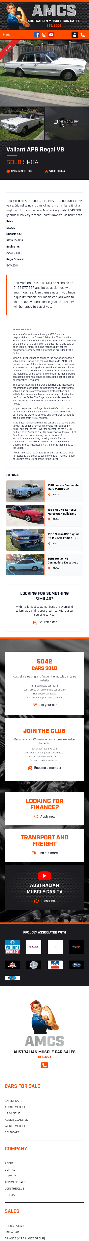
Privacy (10, 1176)
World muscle (15, 1126)
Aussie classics (16, 1120)
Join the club (14, 1188)
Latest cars (13, 1101)
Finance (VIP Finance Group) (25, 1238)
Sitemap (10, 1195)
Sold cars (12, 1132)
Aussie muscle (15, 1107)
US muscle (12, 1113)
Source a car (14, 1226)
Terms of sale (15, 1182)
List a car (12, 1232)
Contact (11, 1169)
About (9, 1163)
